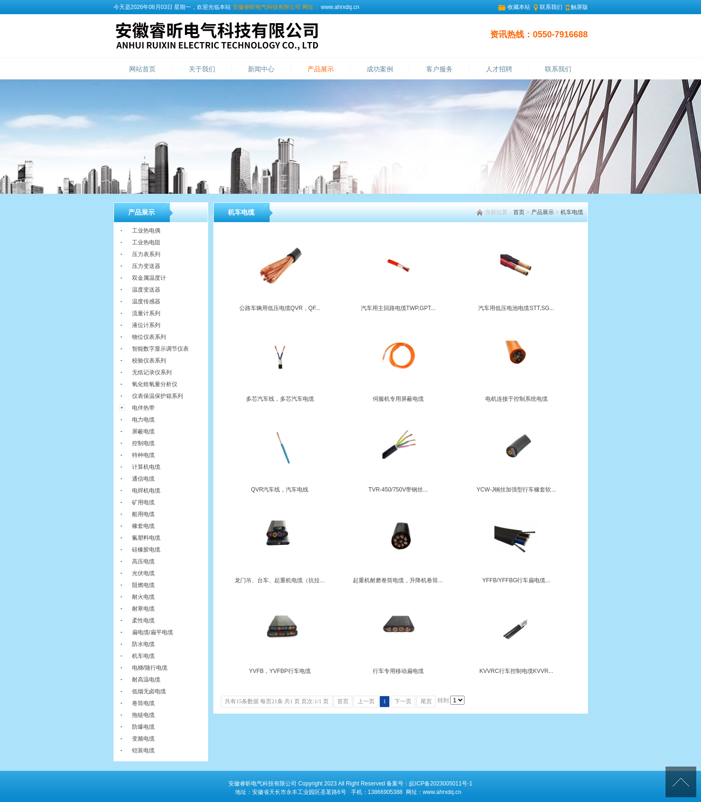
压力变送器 (146, 266)
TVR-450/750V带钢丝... (398, 489)
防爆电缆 (143, 727)
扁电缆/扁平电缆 (152, 632)
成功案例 (380, 69)
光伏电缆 (143, 573)
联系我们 (551, 7)
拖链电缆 (143, 715)
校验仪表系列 (149, 360)
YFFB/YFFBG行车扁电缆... (516, 580)
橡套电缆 (143, 526)
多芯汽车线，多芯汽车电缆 (280, 399)
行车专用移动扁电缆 (398, 671)
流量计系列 (146, 313)
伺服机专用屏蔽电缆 (398, 399)
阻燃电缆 (143, 585)
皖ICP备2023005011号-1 (440, 783)
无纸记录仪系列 (152, 372)
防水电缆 (143, 644)
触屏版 (579, 7)
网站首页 (142, 69)
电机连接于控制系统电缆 (516, 399)
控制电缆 (143, 443)
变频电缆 (143, 738)
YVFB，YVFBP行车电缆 (280, 671)
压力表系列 (146, 254)
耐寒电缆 (143, 608)
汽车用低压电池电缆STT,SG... (516, 308)
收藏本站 (519, 7)
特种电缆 (143, 455)
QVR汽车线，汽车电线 (279, 489)
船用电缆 (143, 514)
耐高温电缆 (146, 679)
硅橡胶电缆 (146, 549)
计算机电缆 (146, 467)
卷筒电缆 (143, 703)
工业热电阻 (146, 242)
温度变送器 (146, 289)
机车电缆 (572, 212)
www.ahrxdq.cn (339, 7)
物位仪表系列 (149, 337)
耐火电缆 (143, 597)
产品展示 (320, 69)
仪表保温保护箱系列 (157, 396)
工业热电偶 (146, 230)
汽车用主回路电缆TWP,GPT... (398, 308)
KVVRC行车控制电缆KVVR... (516, 671)
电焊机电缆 (146, 490)
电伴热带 (143, 408)
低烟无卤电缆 (149, 691)
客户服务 (439, 69)
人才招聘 (499, 69)
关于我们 (202, 69)
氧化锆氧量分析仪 (154, 384)
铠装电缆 (143, 750)
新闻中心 (261, 69)
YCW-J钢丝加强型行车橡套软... (516, 489)
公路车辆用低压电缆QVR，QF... (279, 308)
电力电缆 (143, 419)
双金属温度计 (149, 278)
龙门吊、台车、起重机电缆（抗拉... (279, 580)
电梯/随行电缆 (149, 667)
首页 (519, 212)
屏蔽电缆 (143, 431)
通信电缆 (143, 478)
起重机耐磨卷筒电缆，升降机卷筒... (398, 580)
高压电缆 (143, 561)
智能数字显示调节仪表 (160, 348)
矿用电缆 (143, 502)
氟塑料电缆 (146, 538)
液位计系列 (146, 325)
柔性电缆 (143, 620)
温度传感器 (146, 301)
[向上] (681, 782)
